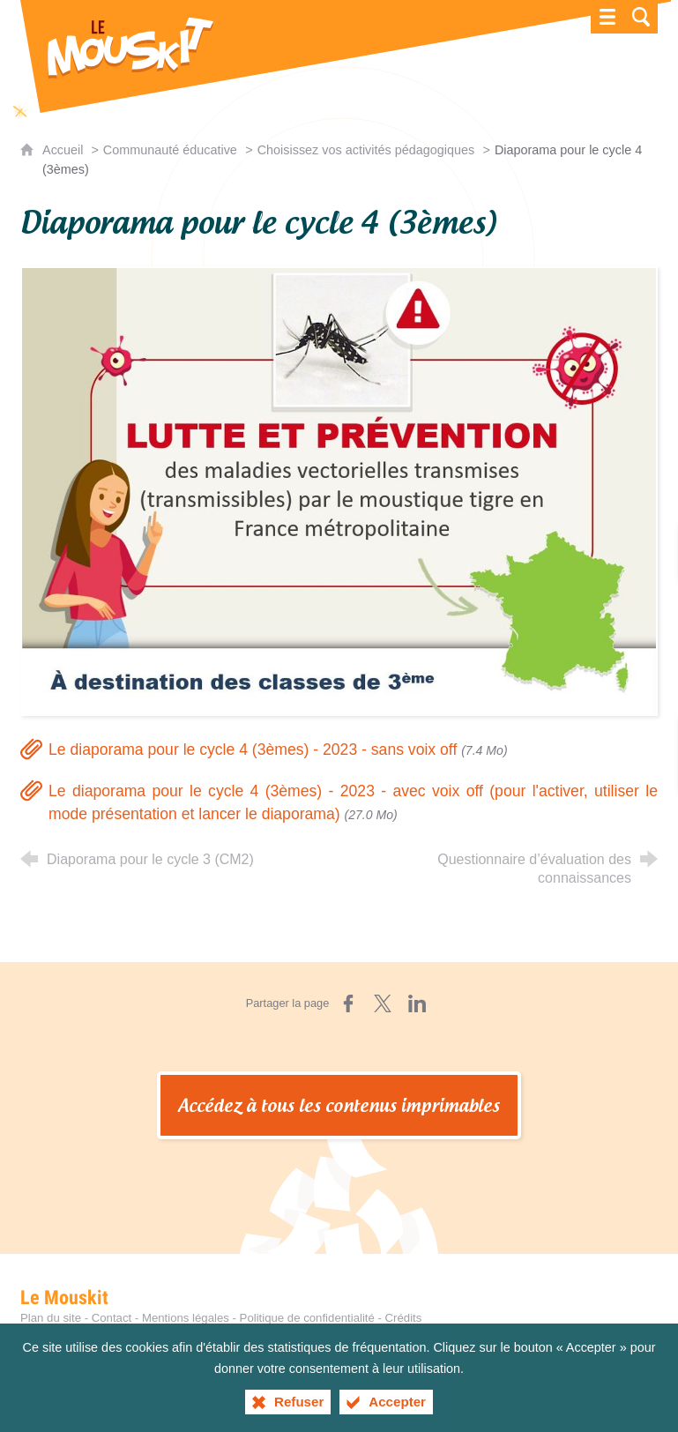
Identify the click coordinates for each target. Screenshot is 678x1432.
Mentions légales (185, 1317)
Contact (111, 1317)
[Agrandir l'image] (339, 489)
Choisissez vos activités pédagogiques (365, 150)
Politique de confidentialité (307, 1317)
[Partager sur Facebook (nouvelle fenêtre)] (348, 1003)
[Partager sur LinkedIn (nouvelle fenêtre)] (417, 1003)
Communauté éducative (170, 150)
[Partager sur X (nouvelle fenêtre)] (383, 1003)
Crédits (403, 1317)
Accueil (64, 150)
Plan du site (50, 1317)
